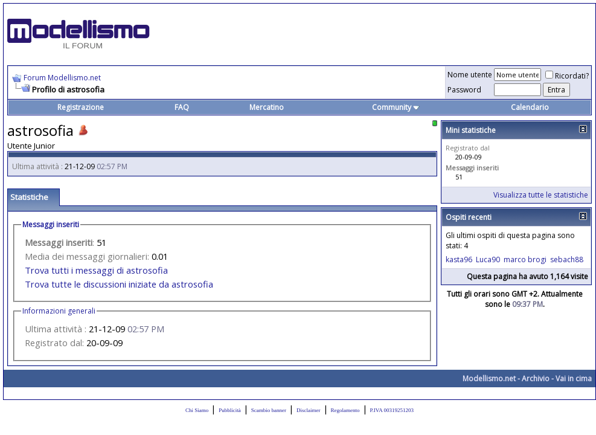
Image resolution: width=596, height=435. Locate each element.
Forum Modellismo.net (62, 77)
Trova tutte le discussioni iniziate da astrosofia (119, 284)
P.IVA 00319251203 (392, 410)
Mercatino (266, 107)
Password (464, 90)
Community (396, 107)
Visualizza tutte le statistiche (540, 195)
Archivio (536, 378)
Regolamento (345, 410)
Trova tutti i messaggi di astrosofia (96, 270)
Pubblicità (230, 410)
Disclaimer (308, 410)
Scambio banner (268, 410)
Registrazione (80, 107)
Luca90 (488, 259)
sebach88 (566, 259)
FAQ (182, 107)
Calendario (530, 107)
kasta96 (459, 259)
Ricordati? (567, 76)
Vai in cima (574, 378)
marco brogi (525, 259)
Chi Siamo (196, 410)
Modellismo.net (489, 378)
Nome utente (469, 74)
